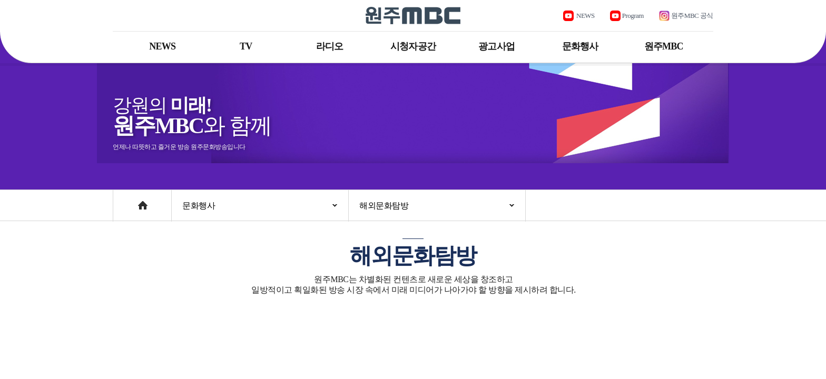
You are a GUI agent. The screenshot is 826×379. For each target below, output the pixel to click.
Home (123, 200)
